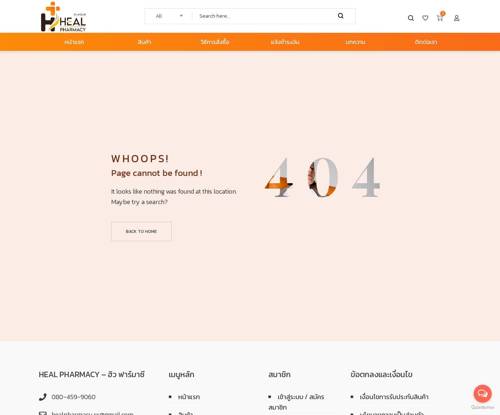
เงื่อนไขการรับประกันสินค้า (394, 397)
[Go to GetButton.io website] (482, 407)
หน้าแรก (189, 397)
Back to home (141, 231)
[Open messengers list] (483, 394)
